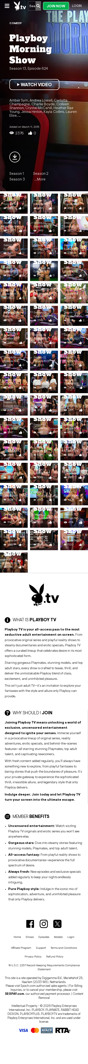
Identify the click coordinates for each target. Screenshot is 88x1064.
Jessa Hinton (31, 111)
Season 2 (40, 173)
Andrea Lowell (41, 100)
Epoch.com (28, 985)
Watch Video (34, 84)
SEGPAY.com (14, 993)
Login (77, 5)
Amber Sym (18, 100)
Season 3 (17, 179)
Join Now (56, 6)
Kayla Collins (54, 111)
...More (40, 179)
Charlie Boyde (43, 104)
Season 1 (16, 173)
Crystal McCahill (38, 108)
